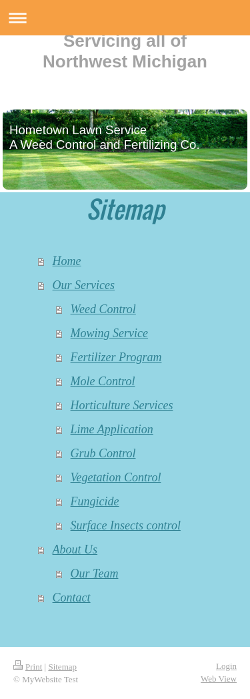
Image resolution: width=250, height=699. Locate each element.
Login (226, 666)
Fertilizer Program (116, 357)
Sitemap (62, 667)
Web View (219, 679)
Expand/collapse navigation (125, 17)
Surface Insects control (126, 525)
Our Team (95, 573)
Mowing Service (109, 333)
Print (27, 667)
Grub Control (103, 453)
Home (67, 261)
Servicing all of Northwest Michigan (125, 51)
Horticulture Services (122, 405)
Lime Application (112, 429)
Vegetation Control (116, 477)
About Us (75, 549)
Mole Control (103, 381)
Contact (72, 597)
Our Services (84, 285)
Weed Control (103, 309)
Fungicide (95, 501)
